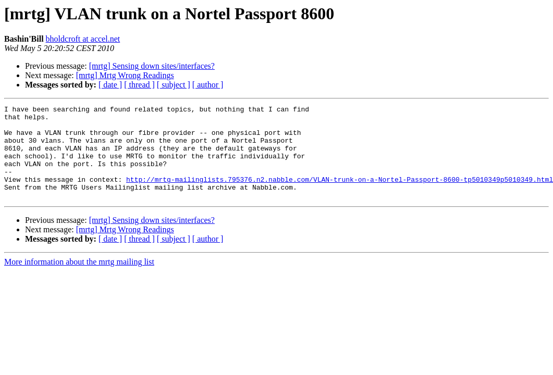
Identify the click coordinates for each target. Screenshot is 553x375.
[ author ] (208, 84)
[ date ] (110, 84)
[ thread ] (139, 84)
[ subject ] (173, 84)
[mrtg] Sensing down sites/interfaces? (152, 65)
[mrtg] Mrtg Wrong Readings (125, 75)
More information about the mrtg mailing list (79, 280)
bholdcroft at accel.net (83, 38)
